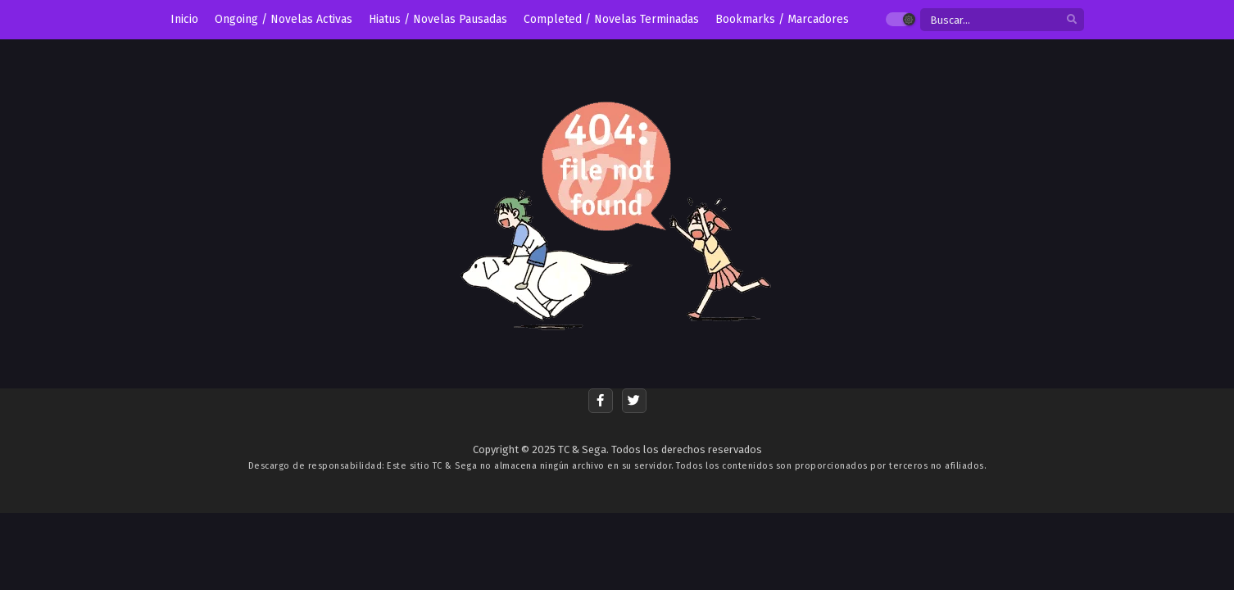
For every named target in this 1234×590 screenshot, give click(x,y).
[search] (1071, 20)
